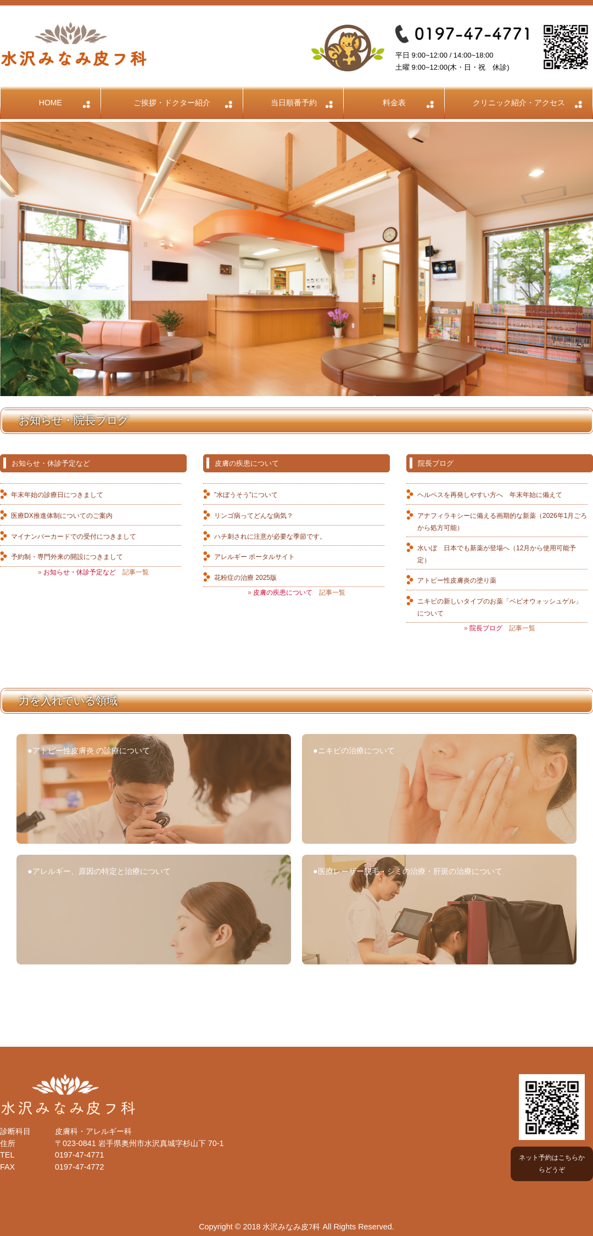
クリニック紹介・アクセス (519, 102)
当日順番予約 (294, 102)
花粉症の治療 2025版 (245, 578)
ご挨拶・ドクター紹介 (171, 102)
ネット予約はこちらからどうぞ (552, 1163)
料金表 (394, 102)
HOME (50, 102)
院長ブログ (436, 463)
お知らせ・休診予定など (51, 463)
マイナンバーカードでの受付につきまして (73, 536)
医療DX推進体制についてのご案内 (62, 516)
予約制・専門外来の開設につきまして (67, 557)
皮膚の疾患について (247, 463)
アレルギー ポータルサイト (254, 557)
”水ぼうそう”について (246, 495)
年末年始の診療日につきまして (57, 495)
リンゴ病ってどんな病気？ (253, 516)
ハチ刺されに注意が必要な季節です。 (270, 536)
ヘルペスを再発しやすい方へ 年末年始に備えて (489, 495)
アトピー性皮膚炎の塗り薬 (456, 580)
